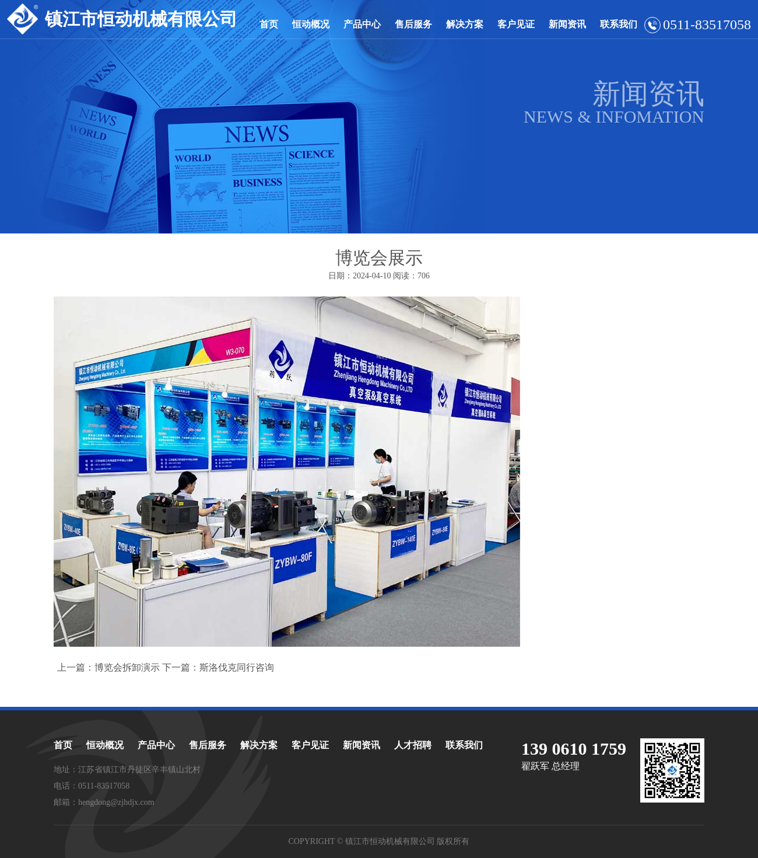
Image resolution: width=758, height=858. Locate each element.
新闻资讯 (567, 24)
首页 (268, 24)
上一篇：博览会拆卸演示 (108, 667)
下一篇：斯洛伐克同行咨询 (218, 667)
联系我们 (618, 24)
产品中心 (362, 24)
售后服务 (413, 24)
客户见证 (516, 24)
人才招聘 (412, 745)
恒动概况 (310, 24)
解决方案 (464, 24)
